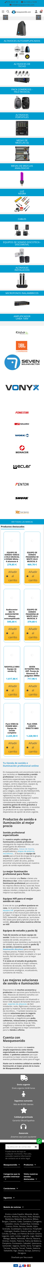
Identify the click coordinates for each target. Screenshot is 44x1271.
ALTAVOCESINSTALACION (22, 269)
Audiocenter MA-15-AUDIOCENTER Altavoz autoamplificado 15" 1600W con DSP (12, 616)
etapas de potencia (26, 851)
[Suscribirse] (36, 1146)
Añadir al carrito (11, 576)
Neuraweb (28, 1257)
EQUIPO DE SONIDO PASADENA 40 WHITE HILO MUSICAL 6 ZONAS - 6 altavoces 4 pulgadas (32, 617)
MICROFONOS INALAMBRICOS (22, 293)
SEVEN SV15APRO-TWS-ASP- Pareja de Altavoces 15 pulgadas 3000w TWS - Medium (32, 672)
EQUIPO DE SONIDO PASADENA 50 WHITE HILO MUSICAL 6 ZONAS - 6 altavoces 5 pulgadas (32, 560)
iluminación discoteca (13, 949)
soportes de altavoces (17, 1004)
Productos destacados (12, 526)
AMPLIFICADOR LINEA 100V (22, 317)
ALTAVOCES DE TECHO (22, 65)
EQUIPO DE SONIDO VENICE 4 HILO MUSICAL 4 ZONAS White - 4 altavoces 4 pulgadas (11, 558)
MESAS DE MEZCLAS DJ (22, 141)
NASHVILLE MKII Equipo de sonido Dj (11, 668)
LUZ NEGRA (22, 192)
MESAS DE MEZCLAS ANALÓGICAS (22, 167)
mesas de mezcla (26, 849)
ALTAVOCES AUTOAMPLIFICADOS (22, 40)
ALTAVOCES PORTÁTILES (22, 116)
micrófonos (8, 853)
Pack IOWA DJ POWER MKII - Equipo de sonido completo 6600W (12, 729)
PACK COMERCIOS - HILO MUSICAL (22, 90)
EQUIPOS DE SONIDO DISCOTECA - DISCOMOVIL (22, 243)
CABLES (22, 219)
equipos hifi (8, 910)
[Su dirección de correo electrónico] (19, 1146)
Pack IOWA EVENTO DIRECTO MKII (32, 726)
